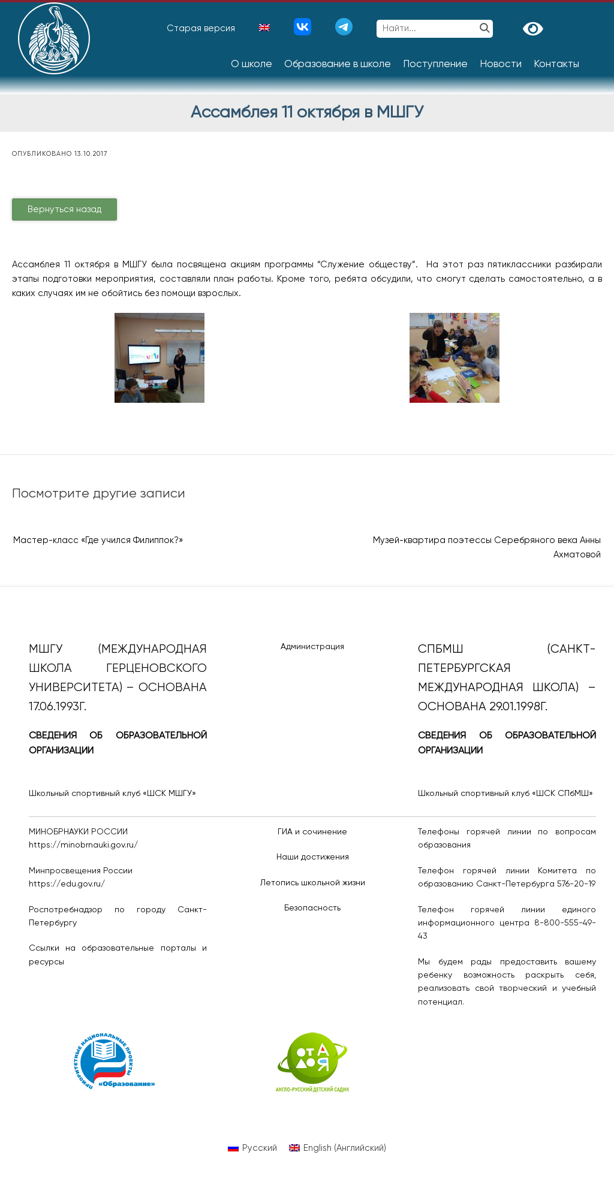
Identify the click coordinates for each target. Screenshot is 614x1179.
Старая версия (201, 28)
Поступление (435, 64)
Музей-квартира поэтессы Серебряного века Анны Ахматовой (487, 547)
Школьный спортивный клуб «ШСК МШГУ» (112, 793)
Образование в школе (337, 64)
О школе (251, 64)
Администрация (312, 647)
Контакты (556, 64)
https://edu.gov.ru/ (67, 884)
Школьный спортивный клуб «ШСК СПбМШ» (505, 793)
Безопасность (312, 908)
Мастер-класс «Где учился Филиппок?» (98, 540)
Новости (501, 64)
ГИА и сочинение (312, 832)
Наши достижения (312, 857)
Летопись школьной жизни (312, 883)
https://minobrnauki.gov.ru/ (83, 845)
